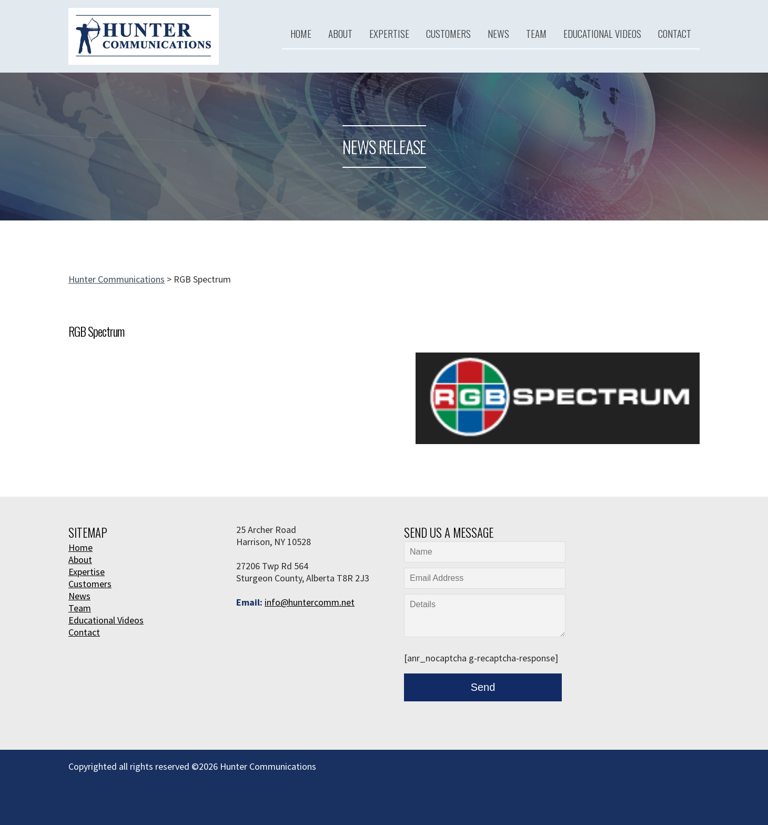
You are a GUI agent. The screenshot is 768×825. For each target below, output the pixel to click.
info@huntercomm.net (310, 602)
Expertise (389, 33)
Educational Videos (602, 33)
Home (300, 33)
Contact (674, 33)
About (340, 33)
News (498, 33)
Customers (448, 33)
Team (536, 33)
